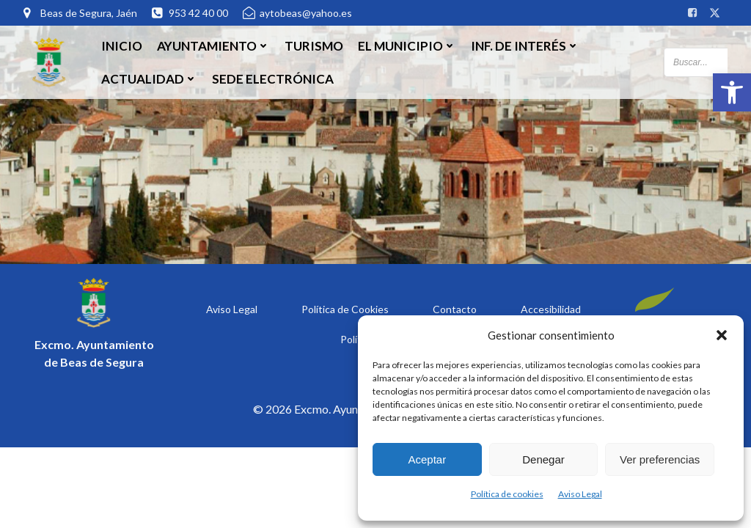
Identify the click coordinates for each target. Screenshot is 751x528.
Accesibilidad (551, 309)
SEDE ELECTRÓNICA (273, 79)
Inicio (121, 46)
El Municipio (407, 46)
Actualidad (149, 79)
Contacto (455, 309)
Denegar (543, 459)
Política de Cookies (345, 309)
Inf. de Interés (525, 46)
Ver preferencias (660, 459)
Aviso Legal (580, 493)
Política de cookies (507, 493)
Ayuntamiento (213, 46)
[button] (732, 92)
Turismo (314, 46)
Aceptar (427, 459)
